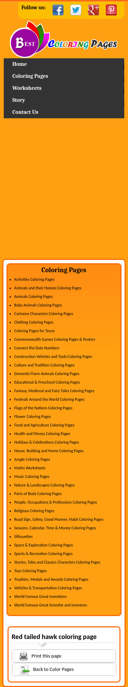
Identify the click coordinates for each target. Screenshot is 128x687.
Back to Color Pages (43, 669)
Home (64, 39)
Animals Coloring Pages (33, 296)
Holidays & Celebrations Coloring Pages (46, 442)
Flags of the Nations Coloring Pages (43, 408)
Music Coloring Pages (31, 476)
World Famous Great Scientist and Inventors (50, 605)
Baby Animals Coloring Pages (38, 305)
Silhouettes (23, 536)
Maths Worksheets (29, 468)
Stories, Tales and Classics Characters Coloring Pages (57, 562)
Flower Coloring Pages (32, 416)
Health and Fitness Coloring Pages (42, 433)
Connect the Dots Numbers (36, 348)
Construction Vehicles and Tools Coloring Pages (53, 356)
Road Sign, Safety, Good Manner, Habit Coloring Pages (58, 519)
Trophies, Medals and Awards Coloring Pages (51, 579)
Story (18, 100)
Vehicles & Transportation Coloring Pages (48, 588)
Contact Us (25, 112)
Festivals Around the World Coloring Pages (49, 399)
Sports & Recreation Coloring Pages (43, 553)
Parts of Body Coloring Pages (38, 493)
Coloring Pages (30, 76)
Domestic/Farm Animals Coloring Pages (46, 373)
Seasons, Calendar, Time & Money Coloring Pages (55, 528)
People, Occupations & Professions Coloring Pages (55, 502)
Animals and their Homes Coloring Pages (48, 288)
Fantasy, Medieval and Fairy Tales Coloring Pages (54, 390)
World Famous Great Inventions (40, 596)
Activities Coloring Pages (34, 279)
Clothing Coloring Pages (34, 322)
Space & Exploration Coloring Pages (43, 545)
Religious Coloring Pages (34, 510)
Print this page (36, 655)
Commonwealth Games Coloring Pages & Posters (54, 339)
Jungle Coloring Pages (32, 459)
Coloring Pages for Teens (34, 330)
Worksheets (26, 88)
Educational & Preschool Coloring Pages (47, 382)
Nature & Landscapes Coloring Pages (44, 485)
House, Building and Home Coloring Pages (49, 450)
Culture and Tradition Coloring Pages (44, 365)
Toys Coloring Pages (30, 570)
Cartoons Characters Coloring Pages (43, 313)
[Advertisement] (64, 191)
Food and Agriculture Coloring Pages (44, 425)
